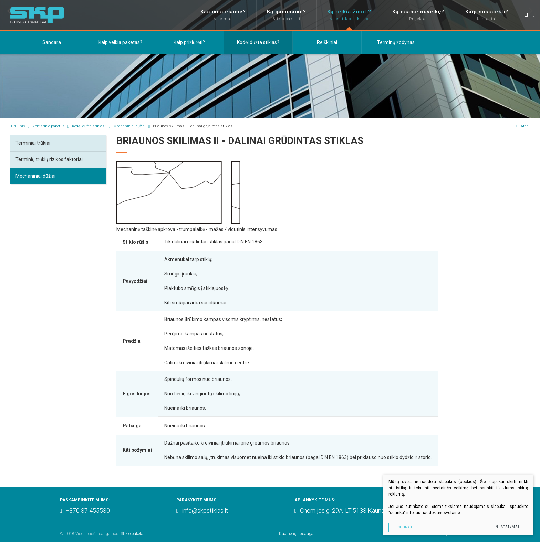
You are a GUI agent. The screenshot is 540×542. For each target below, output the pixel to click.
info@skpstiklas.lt (202, 510)
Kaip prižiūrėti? (189, 42)
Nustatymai (507, 527)
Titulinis (17, 126)
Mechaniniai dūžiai (129, 126)
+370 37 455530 (85, 510)
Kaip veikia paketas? (120, 42)
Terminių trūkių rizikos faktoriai (49, 159)
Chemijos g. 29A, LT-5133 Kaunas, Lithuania (354, 510)
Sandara (51, 42)
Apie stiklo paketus (48, 126)
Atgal (523, 126)
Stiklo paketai (132, 533)
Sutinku (417, 527)
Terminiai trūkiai (32, 143)
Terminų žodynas (396, 42)
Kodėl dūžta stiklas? (258, 42)
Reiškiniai (327, 42)
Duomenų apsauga (296, 533)
